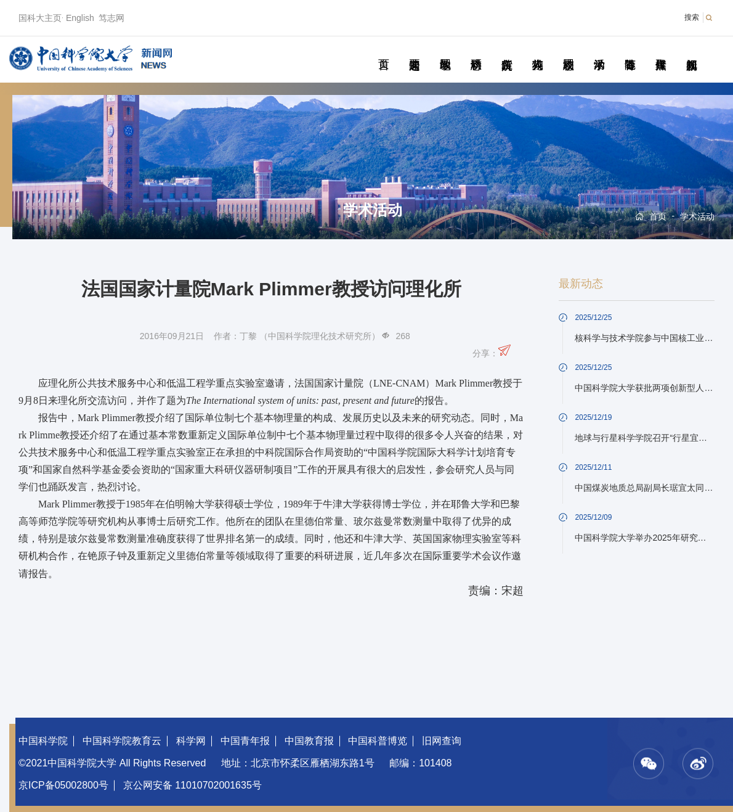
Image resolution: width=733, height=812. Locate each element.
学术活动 (599, 50)
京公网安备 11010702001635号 (192, 785)
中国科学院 (43, 741)
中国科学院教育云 (122, 741)
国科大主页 (40, 18)
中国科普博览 (377, 741)
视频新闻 (691, 50)
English (80, 18)
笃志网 (111, 18)
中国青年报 (245, 741)
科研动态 (476, 50)
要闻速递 (414, 50)
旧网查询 (441, 741)
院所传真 (506, 50)
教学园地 (445, 50)
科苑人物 (537, 50)
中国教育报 (309, 741)
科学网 (191, 741)
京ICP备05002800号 (63, 785)
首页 (383, 50)
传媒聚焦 (660, 50)
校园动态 (568, 50)
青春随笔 (630, 50)
